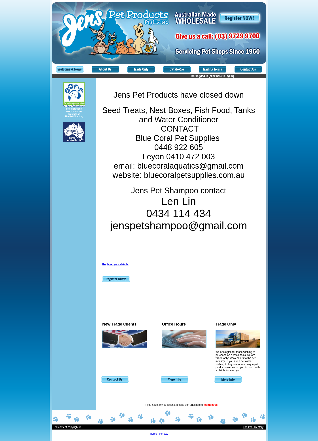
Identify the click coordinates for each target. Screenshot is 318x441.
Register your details (115, 264)
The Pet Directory (253, 427)
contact (163, 433)
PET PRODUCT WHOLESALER (74, 110)
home (153, 433)
